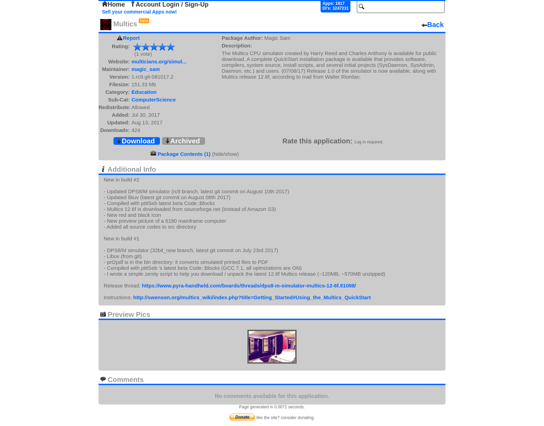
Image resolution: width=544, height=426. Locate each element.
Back (433, 24)
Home (113, 4)
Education (144, 92)
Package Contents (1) (184, 154)
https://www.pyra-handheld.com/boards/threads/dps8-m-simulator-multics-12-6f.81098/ (249, 286)
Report (131, 38)
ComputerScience (153, 100)
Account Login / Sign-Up (169, 4)
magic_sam (145, 69)
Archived (182, 141)
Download (135, 141)
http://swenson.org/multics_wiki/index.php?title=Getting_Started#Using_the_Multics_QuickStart (252, 297)
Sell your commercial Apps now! (139, 12)
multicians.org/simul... (158, 61)
